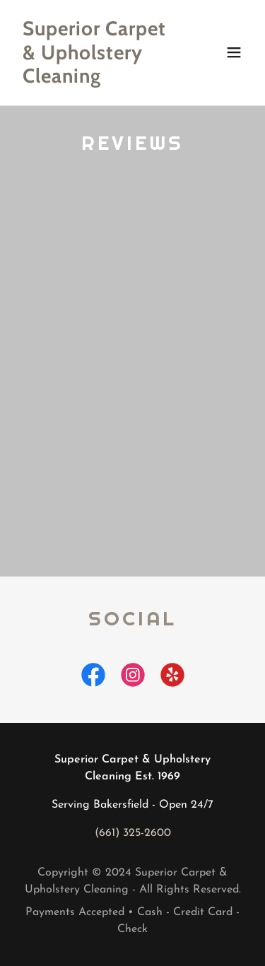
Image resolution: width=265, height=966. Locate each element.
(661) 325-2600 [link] (133, 833)
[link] (98, 80)
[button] (234, 52)
